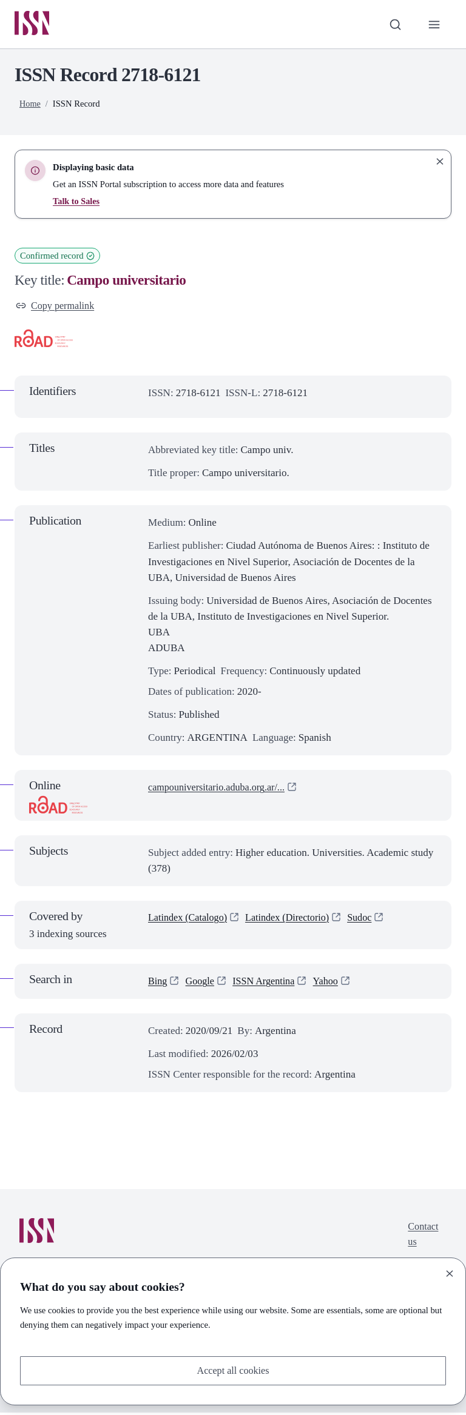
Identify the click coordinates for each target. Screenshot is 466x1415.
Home (30, 105)
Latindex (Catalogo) (190, 920)
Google (201, 983)
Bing (158, 983)
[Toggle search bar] (393, 24)
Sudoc (370, 920)
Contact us (422, 1237)
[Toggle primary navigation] (433, 24)
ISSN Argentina (268, 983)
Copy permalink (57, 307)
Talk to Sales (77, 202)
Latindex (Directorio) (294, 920)
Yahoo (332, 983)
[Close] (450, 1273)
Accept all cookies (233, 1370)
